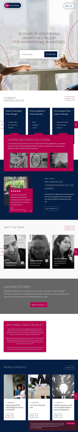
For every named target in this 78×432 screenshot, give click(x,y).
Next (30, 210)
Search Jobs (52, 54)
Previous (26, 210)
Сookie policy (39, 427)
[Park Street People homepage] (12, 5)
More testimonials (50, 208)
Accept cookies (70, 423)
